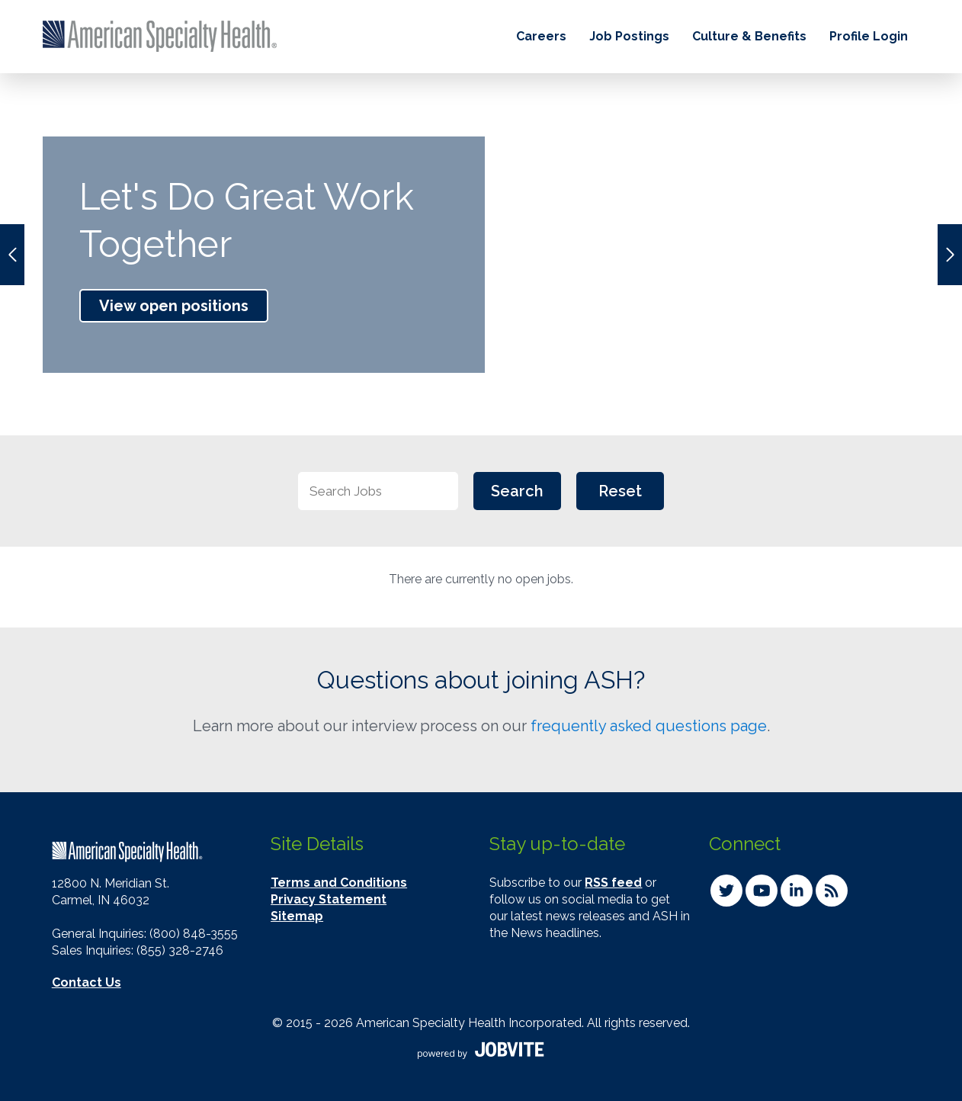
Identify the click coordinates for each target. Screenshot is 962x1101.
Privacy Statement (328, 899)
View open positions (174, 306)
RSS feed (613, 882)
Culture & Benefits (749, 36)
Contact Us (86, 982)
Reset (620, 491)
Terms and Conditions (339, 882)
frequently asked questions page (649, 726)
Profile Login (868, 36)
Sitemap (297, 916)
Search (517, 491)
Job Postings (629, 36)
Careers (541, 36)
